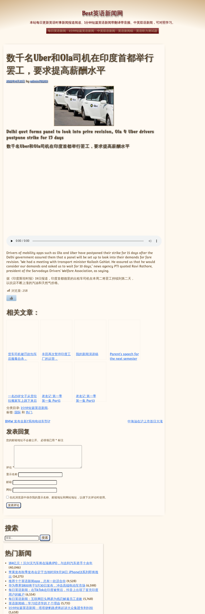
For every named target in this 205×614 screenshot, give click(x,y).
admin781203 (38, 81)
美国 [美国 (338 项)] (165, 572)
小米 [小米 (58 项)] (170, 535)
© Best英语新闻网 (102, 596)
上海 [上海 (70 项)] (183, 516)
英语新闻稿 (125, 30)
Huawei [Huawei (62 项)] (178, 499)
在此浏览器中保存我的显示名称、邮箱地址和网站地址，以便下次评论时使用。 (58, 501)
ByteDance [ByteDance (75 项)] (175, 486)
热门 (29, 416)
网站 (9, 493)
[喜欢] (11, 302)
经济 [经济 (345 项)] (183, 565)
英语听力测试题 (146, 30)
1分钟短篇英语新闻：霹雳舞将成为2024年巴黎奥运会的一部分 (177, 278)
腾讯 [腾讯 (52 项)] (181, 573)
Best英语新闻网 (102, 13)
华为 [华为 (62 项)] (190, 524)
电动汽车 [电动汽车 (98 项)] (183, 552)
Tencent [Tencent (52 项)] (187, 504)
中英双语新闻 (106, 30)
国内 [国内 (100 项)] (168, 530)
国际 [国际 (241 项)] (186, 530)
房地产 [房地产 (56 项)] (181, 535)
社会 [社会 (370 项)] (169, 558)
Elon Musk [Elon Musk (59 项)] (162, 499)
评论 (10, 471)
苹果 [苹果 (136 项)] (172, 578)
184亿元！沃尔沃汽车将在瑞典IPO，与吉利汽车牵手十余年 (178, 95)
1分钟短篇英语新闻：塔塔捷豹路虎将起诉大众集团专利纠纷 (177, 180)
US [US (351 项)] (168, 515)
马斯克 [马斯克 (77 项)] (186, 582)
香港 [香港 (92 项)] (173, 582)
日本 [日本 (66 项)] (175, 541)
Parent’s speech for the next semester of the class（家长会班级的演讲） (178, 261)
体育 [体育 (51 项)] (180, 524)
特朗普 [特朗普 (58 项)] (167, 552)
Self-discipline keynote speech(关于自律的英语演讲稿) (178, 193)
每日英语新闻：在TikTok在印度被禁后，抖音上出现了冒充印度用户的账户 (177, 144)
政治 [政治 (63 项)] (164, 541)
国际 (17, 416)
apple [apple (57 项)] (159, 486)
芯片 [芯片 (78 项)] (192, 572)
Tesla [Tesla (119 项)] (162, 508)
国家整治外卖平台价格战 (175, 396)
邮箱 (9, 486)
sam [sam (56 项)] (190, 499)
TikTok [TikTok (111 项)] (178, 508)
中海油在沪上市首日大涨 (127, 425)
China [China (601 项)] (179, 493)
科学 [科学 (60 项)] (187, 559)
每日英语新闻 (57, 30)
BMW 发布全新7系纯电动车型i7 (27, 425)
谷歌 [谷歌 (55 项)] (185, 578)
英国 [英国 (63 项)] (159, 578)
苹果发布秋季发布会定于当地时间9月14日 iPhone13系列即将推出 (177, 108)
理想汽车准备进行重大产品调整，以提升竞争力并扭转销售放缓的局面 (177, 449)
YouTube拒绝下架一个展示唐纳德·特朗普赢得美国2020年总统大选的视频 (177, 216)
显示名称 (11, 478)
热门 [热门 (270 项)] (175, 546)
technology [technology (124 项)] (167, 504)
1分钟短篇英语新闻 (81, 30)
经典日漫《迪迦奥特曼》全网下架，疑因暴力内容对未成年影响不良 (177, 301)
